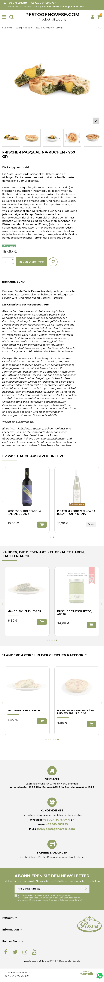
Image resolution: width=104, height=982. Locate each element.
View (91, 621)
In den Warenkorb (31, 261)
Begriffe (76, 961)
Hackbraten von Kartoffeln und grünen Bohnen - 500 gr (74, 713)
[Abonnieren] (86, 889)
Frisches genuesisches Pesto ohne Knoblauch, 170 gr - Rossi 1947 (27, 614)
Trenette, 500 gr (69, 611)
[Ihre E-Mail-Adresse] (49, 889)
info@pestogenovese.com (56, 829)
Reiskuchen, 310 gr (20, 710)
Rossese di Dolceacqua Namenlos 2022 (74, 512)
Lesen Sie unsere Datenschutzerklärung (61, 900)
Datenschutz (65, 961)
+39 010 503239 (57, 824)
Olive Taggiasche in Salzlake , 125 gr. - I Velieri (25, 512)
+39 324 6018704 (55, 819)
